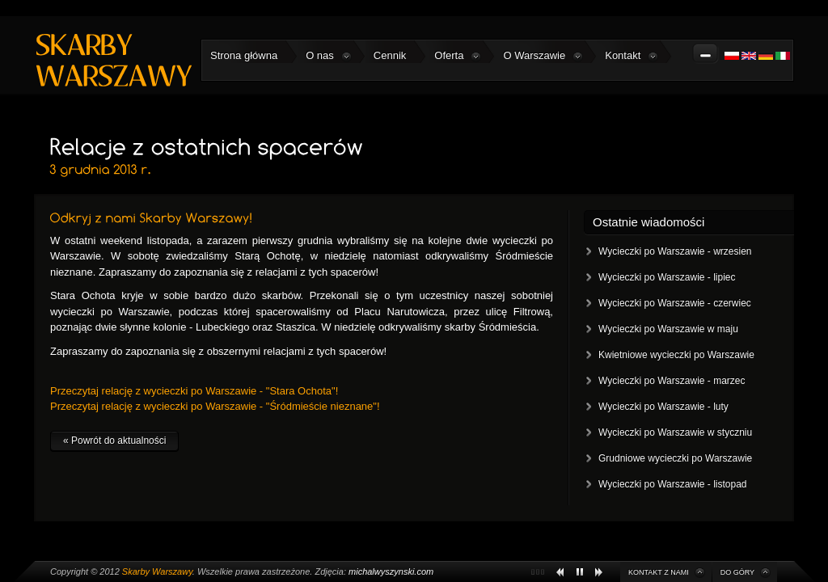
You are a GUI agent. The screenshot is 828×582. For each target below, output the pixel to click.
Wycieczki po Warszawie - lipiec (666, 277)
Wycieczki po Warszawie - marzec (671, 380)
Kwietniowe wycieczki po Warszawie (676, 355)
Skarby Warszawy (157, 571)
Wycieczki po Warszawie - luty (663, 406)
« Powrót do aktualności (114, 440)
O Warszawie (543, 55)
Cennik (390, 55)
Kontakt (631, 55)
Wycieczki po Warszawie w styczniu (675, 432)
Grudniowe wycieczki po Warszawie (675, 458)
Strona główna (243, 55)
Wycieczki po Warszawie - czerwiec (674, 303)
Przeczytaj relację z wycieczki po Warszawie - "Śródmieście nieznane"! (215, 406)
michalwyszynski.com (391, 571)
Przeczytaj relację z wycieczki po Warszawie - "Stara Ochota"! (194, 391)
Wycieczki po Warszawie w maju (668, 329)
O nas (329, 55)
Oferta (457, 55)
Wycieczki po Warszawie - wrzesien (675, 251)
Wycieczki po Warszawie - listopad (672, 484)
